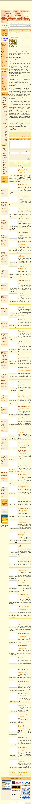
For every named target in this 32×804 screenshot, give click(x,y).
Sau (28, 30)
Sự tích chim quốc (22, 354)
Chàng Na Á (20, 255)
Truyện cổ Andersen (22, 453)
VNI (29, 139)
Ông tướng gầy (21, 406)
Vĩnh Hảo (3, 400)
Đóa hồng (20, 714)
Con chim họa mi (22, 645)
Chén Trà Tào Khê (22, 206)
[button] (7, 11)
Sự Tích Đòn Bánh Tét (23, 218)
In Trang (9, 136)
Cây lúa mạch (21, 486)
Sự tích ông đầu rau (22, 392)
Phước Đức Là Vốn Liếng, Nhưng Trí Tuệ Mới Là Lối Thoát (4, 379)
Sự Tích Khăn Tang (22, 232)
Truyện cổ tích (21, 256)
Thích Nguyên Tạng (22, 199)
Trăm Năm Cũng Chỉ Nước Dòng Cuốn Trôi (4, 440)
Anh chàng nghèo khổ (23, 417)
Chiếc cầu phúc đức (22, 341)
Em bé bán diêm (21, 620)
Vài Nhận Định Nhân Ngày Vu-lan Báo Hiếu (4, 255)
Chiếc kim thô (21, 693)
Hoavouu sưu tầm (14, 37)
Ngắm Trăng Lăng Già (23, 196)
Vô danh (28, 444)
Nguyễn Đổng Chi (21, 357)
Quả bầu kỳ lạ (21, 293)
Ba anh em (20, 737)
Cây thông (20, 474)
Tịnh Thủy (3, 288)
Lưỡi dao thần (21, 280)
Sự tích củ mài (21, 330)
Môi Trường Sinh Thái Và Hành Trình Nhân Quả (4, 205)
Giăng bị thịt (20, 520)
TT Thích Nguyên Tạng (23, 210)
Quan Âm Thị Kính (22, 441)
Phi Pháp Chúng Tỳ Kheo (3, 222)
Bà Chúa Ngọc (21, 306)
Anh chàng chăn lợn (22, 496)
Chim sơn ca (20, 759)
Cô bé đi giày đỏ (21, 669)
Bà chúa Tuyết (21, 704)
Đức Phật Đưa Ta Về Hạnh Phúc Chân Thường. (3, 422)
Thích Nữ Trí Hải (21, 172)
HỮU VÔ (20, 184)
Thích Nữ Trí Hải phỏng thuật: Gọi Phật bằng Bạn (23, 169)
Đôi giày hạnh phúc (22, 633)
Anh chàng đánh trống (23, 747)
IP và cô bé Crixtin (22, 606)
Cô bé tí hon (20, 657)
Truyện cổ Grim (21, 716)
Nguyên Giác (4, 465)
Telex (25, 139)
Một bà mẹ (20, 594)
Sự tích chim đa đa (22, 381)
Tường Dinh (20, 235)
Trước (24, 30)
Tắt (22, 139)
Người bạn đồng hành (23, 556)
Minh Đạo (20, 185)
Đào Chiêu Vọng (21, 221)
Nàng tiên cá (20, 569)
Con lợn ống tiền (21, 462)
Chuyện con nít (21, 681)
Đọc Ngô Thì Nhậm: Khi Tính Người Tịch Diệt (4, 458)
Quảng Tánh (4, 300)
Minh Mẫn (3, 314)
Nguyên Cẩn (4, 344)
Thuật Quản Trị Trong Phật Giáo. (4, 310)
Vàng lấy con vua (22, 429)
